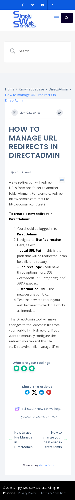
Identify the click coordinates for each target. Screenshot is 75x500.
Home (9, 89)
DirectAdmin (58, 89)
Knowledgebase (31, 89)
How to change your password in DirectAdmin (55, 439)
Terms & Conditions (54, 493)
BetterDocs (46, 465)
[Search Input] (41, 51)
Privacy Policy (27, 493)
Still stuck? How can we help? (38, 408)
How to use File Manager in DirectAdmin (21, 439)
